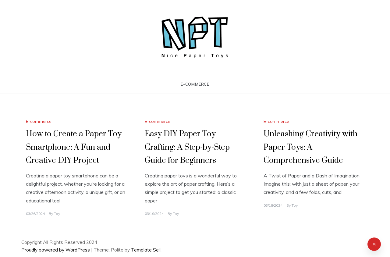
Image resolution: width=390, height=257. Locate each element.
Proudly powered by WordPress (56, 250)
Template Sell (146, 250)
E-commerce (195, 84)
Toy (57, 213)
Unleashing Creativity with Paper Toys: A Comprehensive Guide (310, 147)
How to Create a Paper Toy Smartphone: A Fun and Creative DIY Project (74, 147)
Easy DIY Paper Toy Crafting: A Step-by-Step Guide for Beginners (187, 147)
